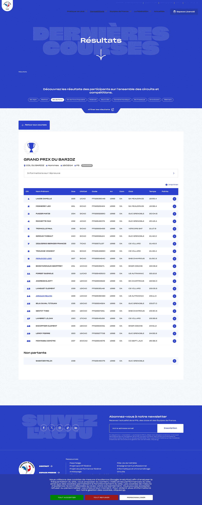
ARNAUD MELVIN (44, 303)
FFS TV (178, 3)
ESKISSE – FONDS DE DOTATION (129, 3)
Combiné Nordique (122, 107)
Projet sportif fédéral (80, 473)
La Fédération (141, 11)
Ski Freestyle (139, 107)
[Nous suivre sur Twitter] (188, 3)
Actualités (159, 11)
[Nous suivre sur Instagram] (191, 3)
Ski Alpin (33, 107)
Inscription (170, 436)
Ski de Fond (57, 107)
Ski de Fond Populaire (76, 107)
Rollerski (93, 107)
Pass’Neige (75, 471)
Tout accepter (67, 497)
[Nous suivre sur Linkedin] (197, 3)
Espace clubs (151, 3)
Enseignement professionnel (132, 473)
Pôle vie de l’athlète (127, 471)
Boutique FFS (166, 3)
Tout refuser (101, 497)
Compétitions (97, 11)
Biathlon (44, 107)
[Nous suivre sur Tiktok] (194, 3)
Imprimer (172, 192)
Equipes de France (119, 11)
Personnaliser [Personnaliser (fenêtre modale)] (136, 497)
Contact (44, 474)
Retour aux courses (34, 132)
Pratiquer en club (75, 11)
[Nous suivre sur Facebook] (185, 3)
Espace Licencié (184, 11)
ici (158, 447)
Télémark (168, 107)
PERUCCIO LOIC (44, 266)
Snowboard (154, 107)
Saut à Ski (105, 107)
